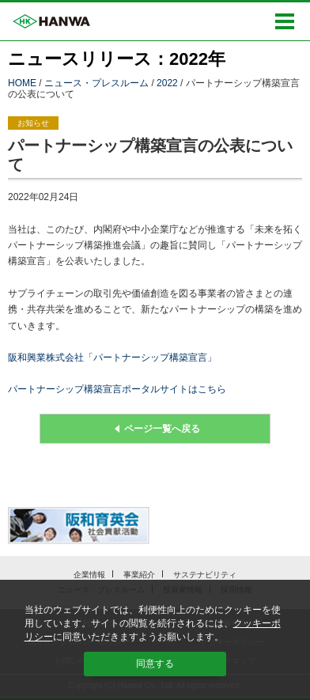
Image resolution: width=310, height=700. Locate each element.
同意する (155, 663)
